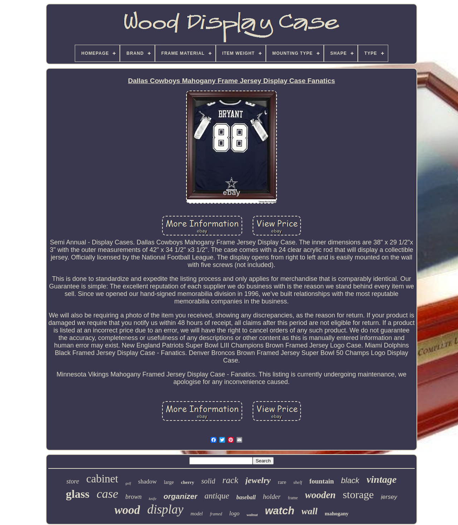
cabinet (102, 478)
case (107, 493)
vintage (381, 479)
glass (77, 493)
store (73, 481)
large (169, 482)
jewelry (258, 480)
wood (127, 510)
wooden (320, 495)
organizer (181, 496)
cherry (187, 482)
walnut (252, 514)
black (350, 480)
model (197, 513)
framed (216, 513)
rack (230, 480)
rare (282, 482)
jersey (389, 497)
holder (272, 496)
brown (133, 496)
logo (234, 513)
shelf (297, 482)
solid (208, 481)
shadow (147, 481)
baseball (246, 497)
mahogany (337, 513)
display (165, 509)
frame (293, 497)
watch (279, 510)
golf (128, 483)
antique (217, 495)
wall (310, 511)
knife (152, 498)
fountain (321, 481)
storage (358, 494)
